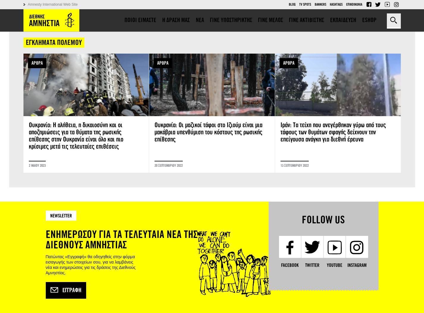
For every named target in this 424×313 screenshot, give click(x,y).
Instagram (396, 4)
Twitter (377, 4)
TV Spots (305, 4)
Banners (320, 4)
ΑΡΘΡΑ (37, 63)
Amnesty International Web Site (53, 4)
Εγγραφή (66, 290)
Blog (292, 4)
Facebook (368, 4)
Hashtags (336, 4)
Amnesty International (51, 20)
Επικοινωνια (354, 4)
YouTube (387, 4)
